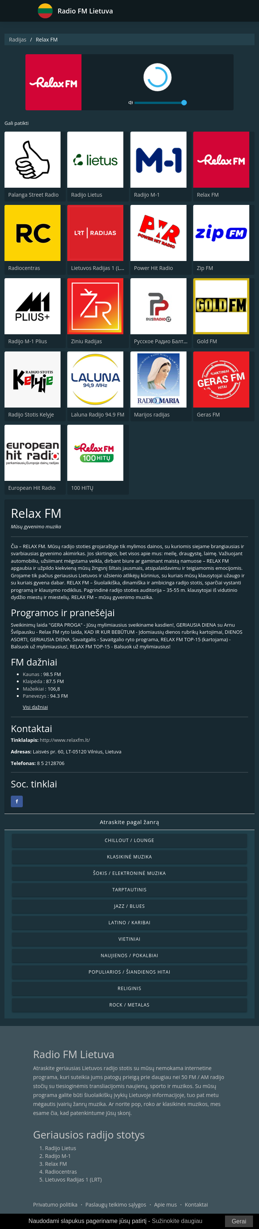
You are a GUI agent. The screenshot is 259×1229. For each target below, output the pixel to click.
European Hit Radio (31, 487)
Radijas (18, 39)
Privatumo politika (55, 1204)
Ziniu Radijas (86, 341)
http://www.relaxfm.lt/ (65, 740)
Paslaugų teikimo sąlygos (116, 1204)
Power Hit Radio (153, 267)
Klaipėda (32, 681)
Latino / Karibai (129, 922)
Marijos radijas (152, 414)
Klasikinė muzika (129, 857)
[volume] (161, 103)
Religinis (129, 988)
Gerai (239, 1221)
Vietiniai (129, 939)
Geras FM (208, 414)
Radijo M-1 (147, 194)
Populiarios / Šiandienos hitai (129, 972)
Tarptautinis (129, 890)
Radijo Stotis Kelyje (31, 414)
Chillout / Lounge (129, 840)
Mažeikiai (33, 688)
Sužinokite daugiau (177, 1221)
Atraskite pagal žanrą (129, 822)
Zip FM (205, 267)
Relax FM (208, 194)
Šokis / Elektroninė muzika (129, 873)
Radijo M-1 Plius (27, 341)
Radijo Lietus (86, 194)
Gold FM (207, 341)
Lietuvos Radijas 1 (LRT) (99, 267)
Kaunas (31, 674)
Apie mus (165, 1204)
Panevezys (34, 695)
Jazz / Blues (129, 906)
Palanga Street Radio (33, 194)
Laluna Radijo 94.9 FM (97, 414)
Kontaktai (196, 1204)
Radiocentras (24, 267)
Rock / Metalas (130, 1005)
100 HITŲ (82, 487)
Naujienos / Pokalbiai (129, 955)
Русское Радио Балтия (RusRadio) (175, 341)
